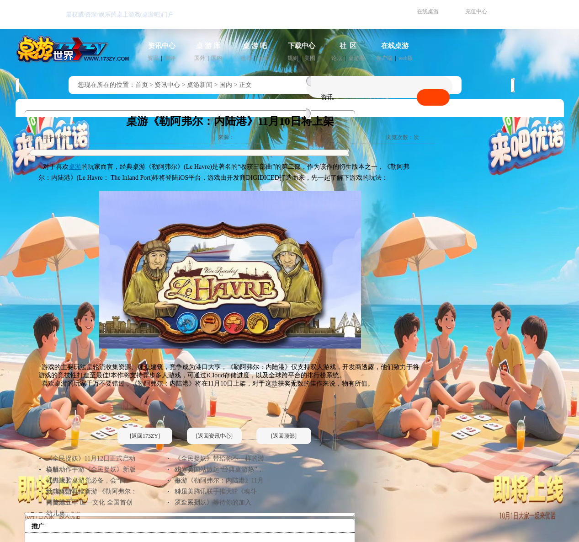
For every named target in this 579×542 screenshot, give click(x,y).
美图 (309, 58)
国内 (216, 58)
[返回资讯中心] (214, 436)
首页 (141, 84)
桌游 (75, 166)
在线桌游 (428, 11)
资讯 (153, 58)
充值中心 (476, 11)
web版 (405, 58)
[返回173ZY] (145, 436)
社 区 (348, 45)
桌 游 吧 (255, 45)
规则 (292, 58)
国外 (199, 58)
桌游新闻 (199, 84)
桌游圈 (356, 58)
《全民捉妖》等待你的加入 (213, 502)
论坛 (336, 58)
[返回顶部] (284, 436)
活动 (263, 58)
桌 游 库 (208, 45)
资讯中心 (161, 45)
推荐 (246, 58)
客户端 (384, 58)
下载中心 (301, 45)
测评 (170, 58)
